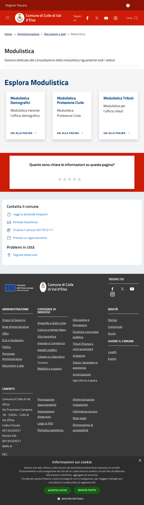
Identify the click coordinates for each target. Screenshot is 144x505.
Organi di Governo (13, 320)
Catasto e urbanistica (51, 356)
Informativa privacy (85, 411)
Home (8, 34)
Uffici (5, 333)
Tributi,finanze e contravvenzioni (83, 346)
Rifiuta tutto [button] (87, 490)
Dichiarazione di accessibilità (83, 427)
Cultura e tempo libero (52, 329)
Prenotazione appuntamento (47, 402)
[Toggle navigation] (7, 17)
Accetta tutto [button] (57, 490)
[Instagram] (114, 17)
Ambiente (79, 355)
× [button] (139, 460)
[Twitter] (95, 17)
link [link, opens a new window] (93, 482)
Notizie (112, 320)
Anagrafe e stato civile (52, 323)
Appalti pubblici (47, 350)
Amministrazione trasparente (83, 402)
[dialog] (72, 481)
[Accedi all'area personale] (128, 5)
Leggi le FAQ (45, 423)
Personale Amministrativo (12, 356)
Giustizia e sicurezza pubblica (86, 334)
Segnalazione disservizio (46, 414)
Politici (6, 347)
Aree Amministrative (15, 326)
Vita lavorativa (47, 336)
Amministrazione (28, 34)
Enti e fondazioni (13, 340)
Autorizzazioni (82, 374)
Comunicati (115, 326)
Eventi (112, 358)
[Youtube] (104, 17)
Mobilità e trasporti (50, 368)
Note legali (79, 418)
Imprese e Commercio (51, 343)
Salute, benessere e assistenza (85, 365)
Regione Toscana (16, 5)
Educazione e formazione (81, 322)
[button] (72, 499)
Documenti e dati (55, 34)
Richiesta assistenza (50, 430)
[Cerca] (136, 18)
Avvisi (112, 333)
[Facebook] (86, 17)
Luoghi (112, 352)
